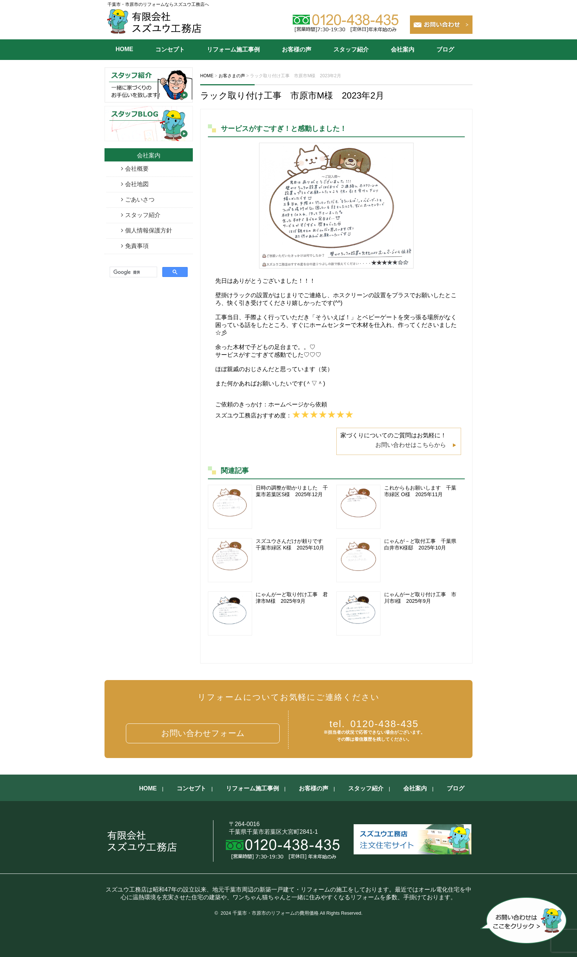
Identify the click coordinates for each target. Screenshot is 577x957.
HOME (124, 49)
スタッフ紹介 (351, 49)
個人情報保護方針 (148, 230)
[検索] (132, 272)
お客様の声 (296, 49)
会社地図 (137, 184)
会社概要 (137, 169)
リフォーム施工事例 (233, 49)
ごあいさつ (140, 199)
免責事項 (137, 246)
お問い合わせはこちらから (410, 445)
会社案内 (402, 49)
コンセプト (170, 49)
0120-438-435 (374, 724)
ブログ (445, 49)
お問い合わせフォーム (203, 733)
